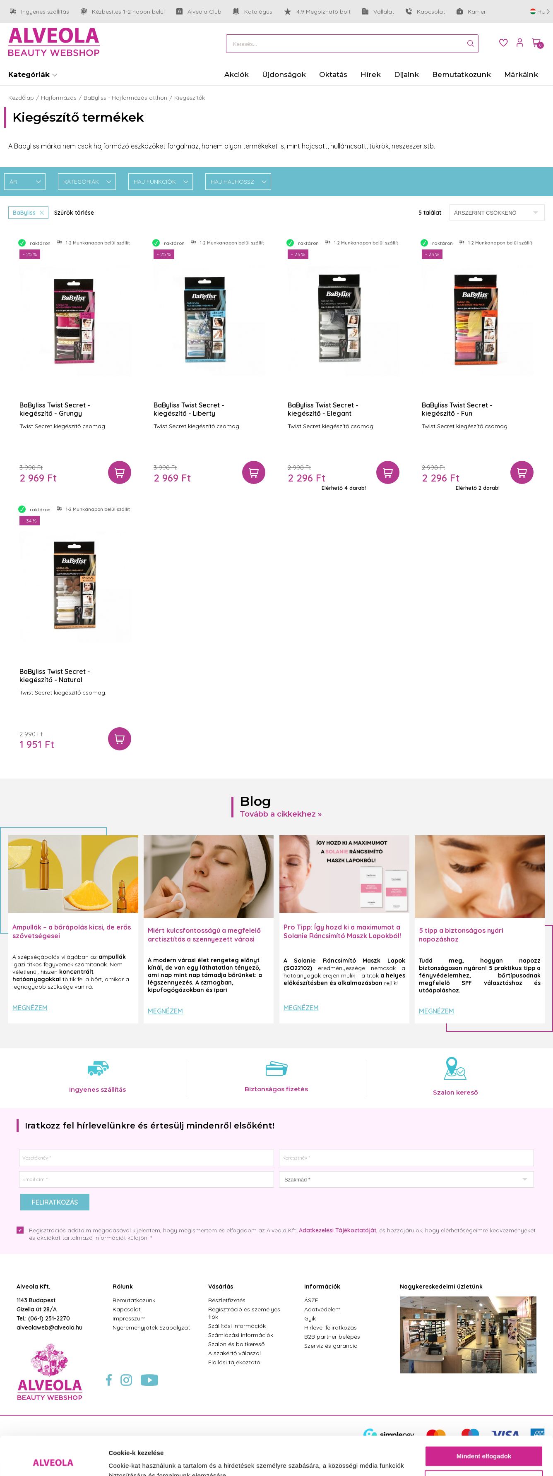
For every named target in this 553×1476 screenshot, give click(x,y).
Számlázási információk (240, 1335)
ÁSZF (311, 1300)
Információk (322, 1286)
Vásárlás (220, 1286)
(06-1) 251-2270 (49, 1318)
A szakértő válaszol (234, 1353)
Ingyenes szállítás (39, 12)
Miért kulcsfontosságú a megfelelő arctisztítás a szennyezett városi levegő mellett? (204, 939)
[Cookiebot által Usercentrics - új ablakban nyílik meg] (53, 1460)
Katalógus (252, 11)
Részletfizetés (226, 1300)
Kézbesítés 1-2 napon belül (123, 12)
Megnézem (30, 1008)
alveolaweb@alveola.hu (49, 1327)
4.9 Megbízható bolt (317, 11)
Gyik (310, 1318)
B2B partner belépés (332, 1336)
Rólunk (123, 1286)
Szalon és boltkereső (236, 1344)
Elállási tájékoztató (234, 1362)
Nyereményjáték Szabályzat (151, 1327)
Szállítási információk (237, 1326)
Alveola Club (198, 12)
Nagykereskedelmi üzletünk (441, 1286)
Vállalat (378, 12)
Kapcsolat (425, 11)
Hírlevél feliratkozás (330, 1327)
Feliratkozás (55, 1202)
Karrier (471, 11)
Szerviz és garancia (331, 1345)
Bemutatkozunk (134, 1300)
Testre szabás (484, 1441)
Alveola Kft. (33, 1286)
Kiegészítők (189, 97)
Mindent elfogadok (484, 1417)
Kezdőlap (21, 97)
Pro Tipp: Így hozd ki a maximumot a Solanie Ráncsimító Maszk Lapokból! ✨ (342, 936)
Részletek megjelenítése (144, 1459)
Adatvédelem (322, 1309)
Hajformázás (59, 97)
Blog (255, 801)
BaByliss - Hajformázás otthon (125, 97)
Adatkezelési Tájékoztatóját (337, 1230)
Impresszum (129, 1318)
